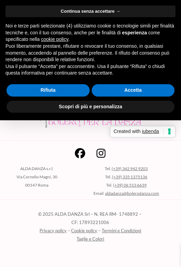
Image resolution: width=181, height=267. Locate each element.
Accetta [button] (133, 90)
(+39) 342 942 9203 (130, 168)
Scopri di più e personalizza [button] (90, 106)
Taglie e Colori (90, 239)
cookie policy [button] (54, 39)
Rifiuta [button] (48, 90)
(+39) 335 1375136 (129, 176)
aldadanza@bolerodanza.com (132, 193)
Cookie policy (84, 230)
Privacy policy (53, 230)
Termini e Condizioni (121, 230)
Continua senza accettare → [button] (90, 11)
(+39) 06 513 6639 (130, 185)
